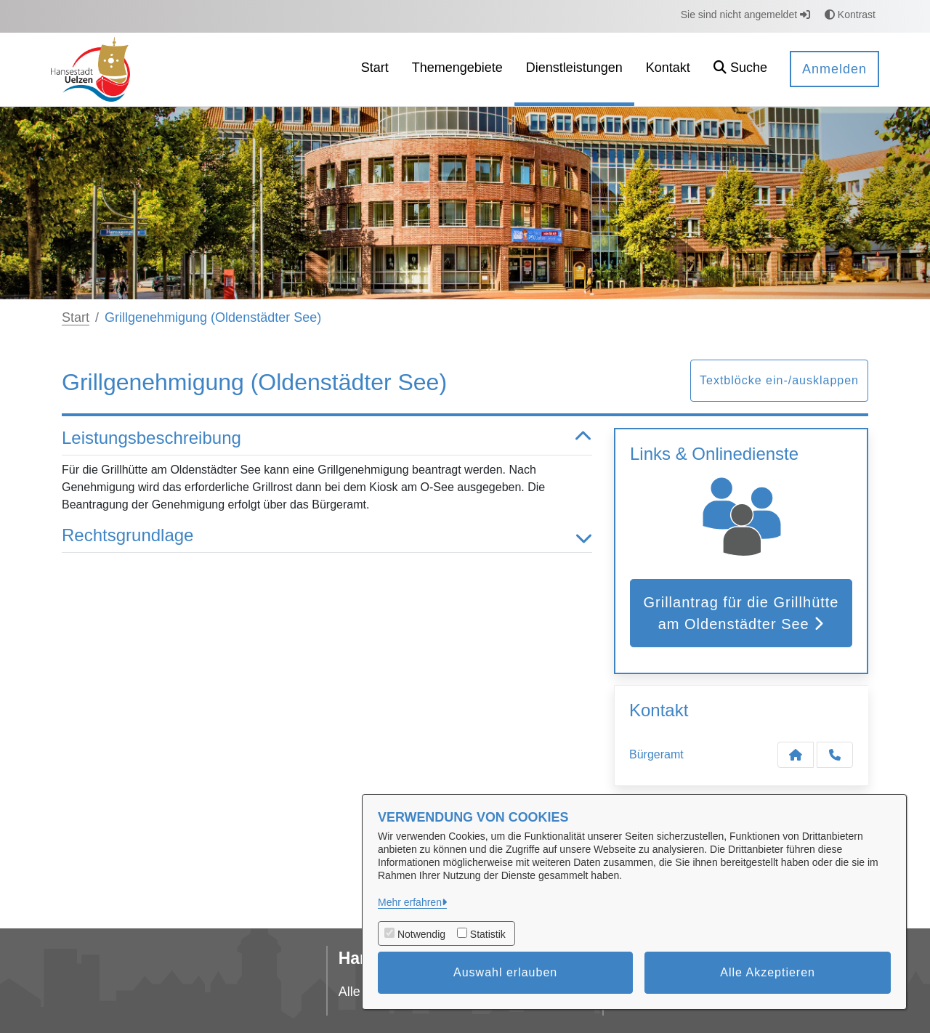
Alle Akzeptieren (767, 972)
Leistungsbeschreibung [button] (327, 438)
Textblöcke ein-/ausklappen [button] (779, 380)
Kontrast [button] (850, 14)
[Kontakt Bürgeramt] (795, 755)
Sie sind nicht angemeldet (745, 14)
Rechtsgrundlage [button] (327, 535)
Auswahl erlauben (505, 972)
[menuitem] (374, 69)
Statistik (488, 934)
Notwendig (421, 934)
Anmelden (834, 69)
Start (75, 317)
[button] (740, 69)
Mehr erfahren (410, 902)
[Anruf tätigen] (835, 755)
